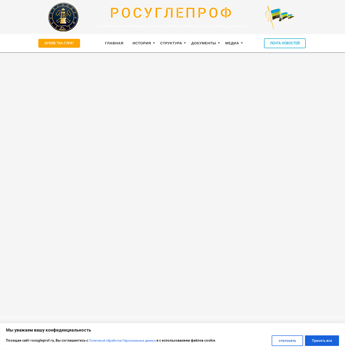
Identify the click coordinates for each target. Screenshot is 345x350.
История (142, 43)
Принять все (322, 341)
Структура (172, 43)
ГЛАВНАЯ (114, 43)
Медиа (233, 43)
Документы (204, 43)
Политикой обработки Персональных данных (124, 341)
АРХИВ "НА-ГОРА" (59, 43)
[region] (172, 336)
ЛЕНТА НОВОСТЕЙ (285, 43)
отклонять (287, 341)
